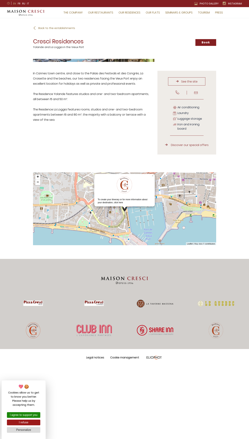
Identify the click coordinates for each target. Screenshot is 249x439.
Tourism (204, 12)
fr (19, 3)
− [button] (38, 255)
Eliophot (154, 430)
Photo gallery (209, 3)
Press (219, 12)
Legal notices (95, 430)
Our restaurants (100, 12)
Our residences (129, 12)
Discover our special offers (190, 218)
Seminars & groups (179, 12)
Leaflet (190, 317)
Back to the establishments (56, 28)
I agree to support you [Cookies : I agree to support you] (23, 414)
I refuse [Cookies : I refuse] (23, 422)
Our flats (153, 12)
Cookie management (124, 430)
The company (73, 12)
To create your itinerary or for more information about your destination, (122, 263)
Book (206, 42)
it (28, 3)
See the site (189, 154)
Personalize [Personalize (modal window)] (23, 429)
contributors (210, 317)
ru (23, 3)
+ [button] (38, 250)
